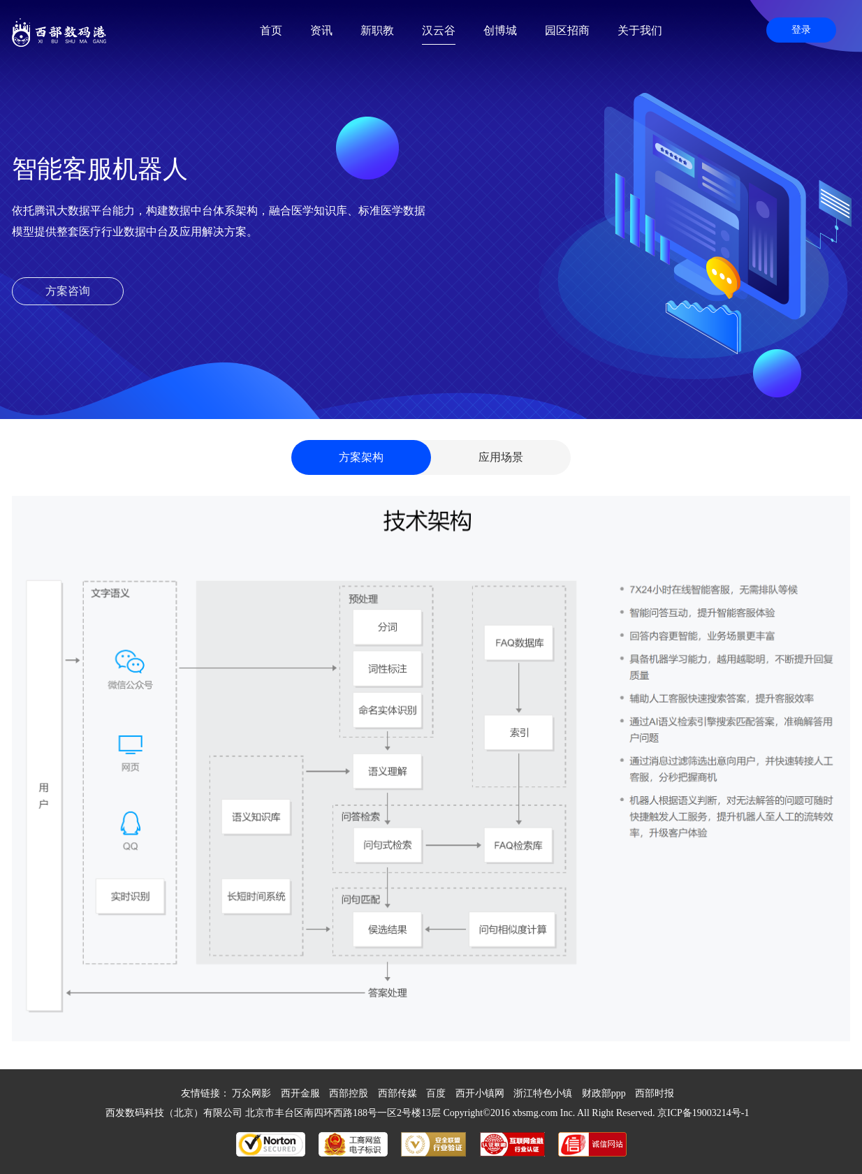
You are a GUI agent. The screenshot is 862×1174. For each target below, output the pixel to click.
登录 (801, 29)
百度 (436, 1093)
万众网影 (251, 1093)
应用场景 (501, 457)
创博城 (500, 30)
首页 (271, 30)
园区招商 (567, 30)
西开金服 (300, 1093)
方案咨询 (67, 291)
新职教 (377, 30)
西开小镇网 (479, 1093)
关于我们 (640, 30)
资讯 (321, 30)
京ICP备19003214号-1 (703, 1113)
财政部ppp (604, 1093)
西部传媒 (397, 1093)
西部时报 (654, 1093)
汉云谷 (438, 30)
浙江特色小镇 (542, 1093)
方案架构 (361, 457)
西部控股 (348, 1093)
